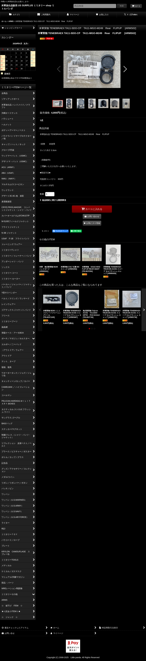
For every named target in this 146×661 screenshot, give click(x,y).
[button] (59, 69)
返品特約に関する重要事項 (53, 200)
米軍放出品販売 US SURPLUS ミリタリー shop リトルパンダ (27, 7)
